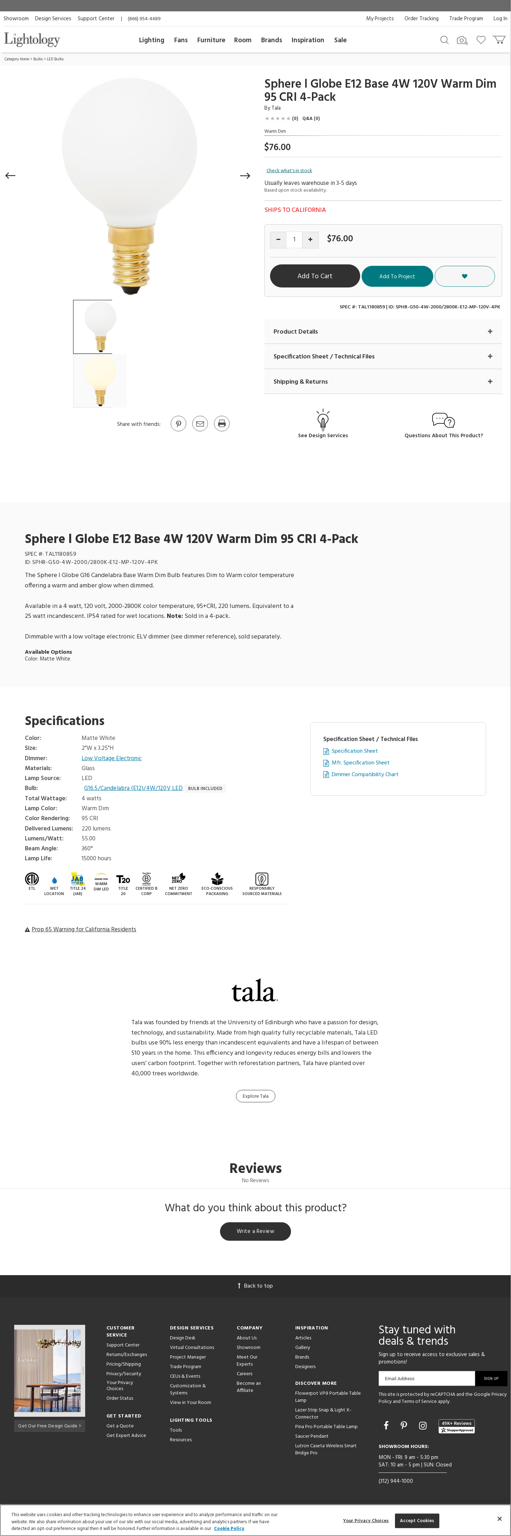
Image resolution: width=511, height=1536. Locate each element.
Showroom (16, 19)
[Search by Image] (462, 40)
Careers (244, 1375)
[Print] (221, 430)
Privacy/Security (123, 1375)
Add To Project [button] (434, 276)
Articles (303, 1339)
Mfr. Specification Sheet (361, 763)
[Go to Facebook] (387, 1428)
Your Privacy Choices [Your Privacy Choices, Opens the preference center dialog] (366, 1520)
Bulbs (38, 59)
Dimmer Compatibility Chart (365, 775)
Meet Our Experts (247, 1362)
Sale (340, 40)
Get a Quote (120, 1427)
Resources (181, 1441)
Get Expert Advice (126, 1437)
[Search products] (444, 39)
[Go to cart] (499, 38)
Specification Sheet (355, 752)
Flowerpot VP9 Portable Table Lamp (328, 1398)
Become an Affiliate (249, 1388)
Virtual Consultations (192, 1349)
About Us (247, 1339)
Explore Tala (256, 1096)
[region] (255, 1520)
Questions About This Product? (444, 436)
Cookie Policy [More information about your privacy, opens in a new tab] (229, 1528)
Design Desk (183, 1339)
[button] (10, 175)
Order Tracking (422, 19)
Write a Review (255, 1232)
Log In (500, 19)
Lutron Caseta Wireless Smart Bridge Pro (326, 1450)
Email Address (399, 1379)
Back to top (255, 1287)
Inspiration (308, 40)
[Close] (499, 1518)
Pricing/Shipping (123, 1365)
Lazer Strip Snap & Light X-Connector (323, 1414)
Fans (181, 40)
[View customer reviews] (457, 1427)
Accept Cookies (417, 1520)
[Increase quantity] (310, 240)
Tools (176, 1431)
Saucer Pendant (312, 1437)
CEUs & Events (185, 1377)
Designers (305, 1368)
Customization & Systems (188, 1390)
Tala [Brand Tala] (276, 108)
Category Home (17, 59)
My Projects (380, 19)
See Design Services (323, 436)
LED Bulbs (55, 59)
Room (243, 40)
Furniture (211, 40)
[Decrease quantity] (278, 240)
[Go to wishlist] (482, 39)
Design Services (53, 19)
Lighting (151, 40)
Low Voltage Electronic (112, 759)
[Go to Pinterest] (178, 430)
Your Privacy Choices (119, 1387)
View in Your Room (190, 1404)
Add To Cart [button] (335, 276)
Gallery (302, 1349)
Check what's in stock (289, 171)
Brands (271, 40)
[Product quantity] (294, 239)
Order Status (119, 1399)
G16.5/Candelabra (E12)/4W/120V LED (134, 789)
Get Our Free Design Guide (49, 1426)
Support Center (96, 19)
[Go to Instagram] (424, 1428)
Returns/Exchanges (126, 1356)
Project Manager (188, 1358)
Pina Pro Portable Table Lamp (326, 1428)
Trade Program (466, 19)
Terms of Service (419, 1403)
